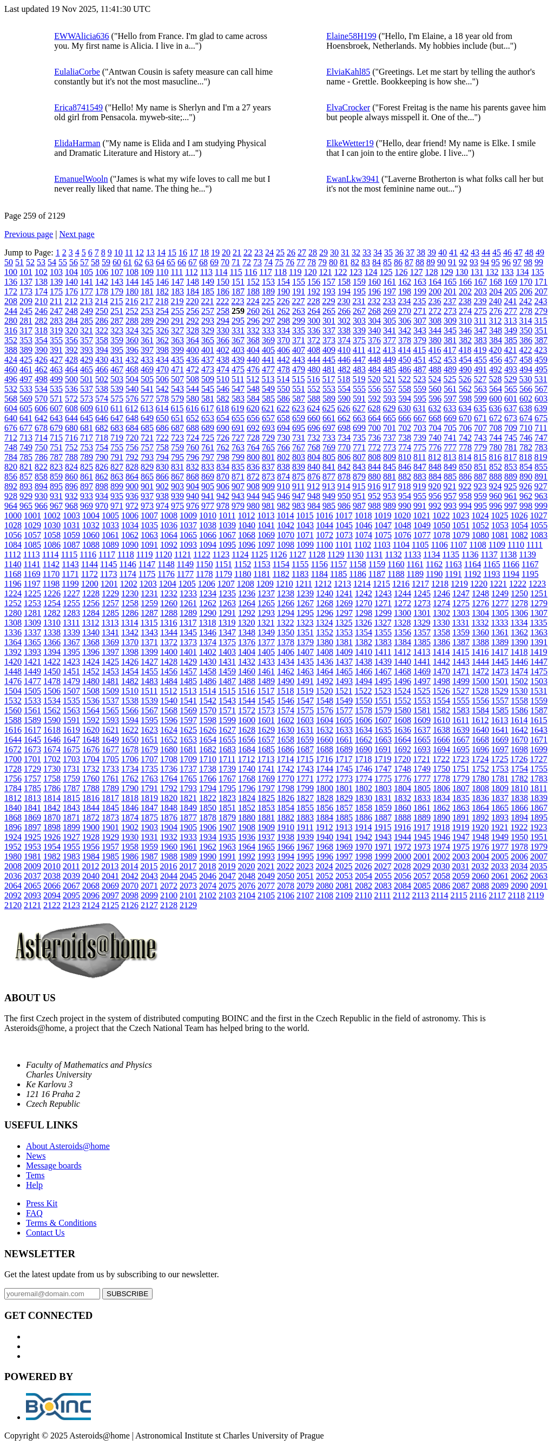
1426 (129, 661)
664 (374, 418)
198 (404, 291)
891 (541, 476)
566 (525, 388)
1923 (538, 827)
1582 (441, 710)
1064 (168, 535)
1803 (383, 788)
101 (25, 272)
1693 (422, 749)
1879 (227, 817)
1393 (32, 651)
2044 (168, 876)
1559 (539, 700)
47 (518, 252)
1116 (88, 554)
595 (419, 398)
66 (181, 262)
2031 (460, 866)
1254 (52, 603)
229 (328, 301)
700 (374, 427)
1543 (227, 700)
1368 (91, 642)
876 (313, 476)
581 (207, 398)
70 (225, 262)
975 (177, 505)
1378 (285, 642)
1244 (402, 593)
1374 (207, 642)
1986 (129, 856)
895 (56, 486)
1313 (109, 622)
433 (147, 359)
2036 (13, 876)
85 (387, 262)
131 (476, 272)
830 (162, 466)
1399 (149, 651)
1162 (434, 564)
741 (450, 437)
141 (86, 281)
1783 (539, 778)
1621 (110, 729)
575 (116, 398)
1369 (110, 642)
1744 (324, 768)
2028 (402, 866)
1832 (402, 798)
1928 (91, 837)
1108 (477, 544)
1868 (13, 817)
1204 (167, 583)
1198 (51, 583)
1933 (188, 837)
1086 (52, 544)
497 (25, 379)
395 (116, 349)
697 (328, 427)
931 (56, 496)
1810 (519, 788)
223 (237, 301)
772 (374, 447)
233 (388, 301)
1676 (91, 749)
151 (238, 281)
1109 (497, 544)
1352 (324, 632)
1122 (201, 554)
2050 (285, 876)
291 (177, 320)
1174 (127, 574)
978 (222, 505)
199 (419, 291)
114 (221, 272)
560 (434, 388)
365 (207, 340)
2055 (383, 876)
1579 (383, 710)
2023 (304, 866)
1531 (538, 690)
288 (132, 320)
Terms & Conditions (61, 1222)
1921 (499, 827)
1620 (91, 729)
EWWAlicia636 (81, 36)
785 (25, 457)
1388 (480, 642)
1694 (441, 749)
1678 (129, 749)
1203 (148, 583)
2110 (363, 895)
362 (162, 340)
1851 (227, 807)
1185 (338, 574)
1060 (91, 535)
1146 (127, 564)
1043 (305, 525)
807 (359, 457)
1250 (519, 593)
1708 (168, 759)
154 (283, 281)
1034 (129, 525)
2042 (129, 876)
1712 (246, 759)
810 (404, 457)
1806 (441, 788)
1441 (422, 661)
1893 (500, 817)
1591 (71, 720)
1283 (71, 613)
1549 (344, 700)
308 (434, 320)
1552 (402, 700)
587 (298, 398)
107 (116, 272)
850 (465, 466)
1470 (441, 671)
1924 (13, 837)
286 (101, 320)
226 (282, 301)
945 (268, 496)
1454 (129, 671)
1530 (518, 690)
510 (222, 379)
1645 (32, 739)
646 (101, 418)
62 (138, 262)
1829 (344, 798)
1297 (344, 613)
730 (283, 437)
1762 (129, 778)
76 (290, 262)
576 (132, 398)
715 (56, 437)
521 (388, 379)
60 (117, 262)
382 (465, 340)
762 (222, 447)
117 (265, 272)
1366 (52, 642)
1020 (402, 515)
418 (464, 349)
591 (359, 398)
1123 (221, 554)
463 (56, 369)
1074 (363, 535)
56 (73, 262)
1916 (402, 827)
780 (495, 447)
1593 (110, 720)
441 (268, 359)
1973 (422, 846)
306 (404, 320)
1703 (71, 759)
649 (147, 418)
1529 (499, 690)
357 (86, 340)
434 (162, 359)
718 (101, 437)
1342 (129, 632)
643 (56, 418)
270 (404, 311)
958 (465, 496)
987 (359, 505)
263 (298, 311)
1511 (149, 690)
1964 (246, 846)
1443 (461, 661)
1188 (395, 574)
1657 (266, 739)
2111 (382, 895)
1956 (91, 846)
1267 (305, 603)
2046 (207, 876)
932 (71, 496)
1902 (129, 827)
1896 (13, 827)
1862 (441, 807)
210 (41, 301)
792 (132, 457)
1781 (500, 778)
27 (302, 252)
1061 (110, 535)
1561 (32, 710)
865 (147, 476)
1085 (32, 544)
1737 (188, 768)
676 (10, 427)
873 (268, 476)
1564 (91, 710)
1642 (519, 729)
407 (298, 349)
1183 (300, 574)
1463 (305, 671)
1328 (402, 622)
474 (222, 369)
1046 (363, 525)
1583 (461, 710)
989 (389, 505)
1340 (91, 632)
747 (541, 437)
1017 (343, 515)
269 (389, 311)
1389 (500, 642)
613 (146, 408)
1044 (324, 525)
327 (177, 330)
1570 (207, 710)
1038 (207, 525)
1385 (422, 642)
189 (268, 291)
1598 (207, 720)
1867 (539, 807)
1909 (266, 827)
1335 (538, 622)
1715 (304, 759)
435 (177, 359)
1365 (32, 642)
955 (419, 496)
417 (449, 349)
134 (522, 272)
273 (450, 311)
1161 (415, 564)
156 (313, 281)
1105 (420, 544)
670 (465, 418)
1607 (383, 720)
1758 (52, 778)
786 (41, 457)
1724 (480, 759)
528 (495, 379)
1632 (324, 729)
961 (510, 496)
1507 (71, 690)
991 (419, 505)
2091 (539, 885)
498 (41, 379)
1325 (343, 622)
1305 (500, 613)
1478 (52, 681)
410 (344, 349)
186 (222, 291)
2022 (285, 866)
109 (147, 272)
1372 (168, 642)
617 (207, 408)
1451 (71, 671)
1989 (188, 856)
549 (268, 388)
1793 (188, 788)
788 (71, 457)
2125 (110, 905)
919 (419, 486)
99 (539, 262)
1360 (480, 632)
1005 (110, 515)
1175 (146, 574)
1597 (188, 720)
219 (176, 301)
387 (541, 340)
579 (177, 398)
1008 (168, 515)
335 (298, 330)
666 (404, 418)
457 (510, 359)
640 (10, 418)
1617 (32, 729)
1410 (363, 651)
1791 (149, 788)
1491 (305, 681)
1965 (266, 846)
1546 (285, 700)
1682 (207, 749)
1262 (207, 603)
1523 (382, 690)
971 (116, 505)
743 (480, 437)
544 (192, 388)
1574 (285, 710)
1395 (71, 651)
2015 (148, 866)
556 (374, 388)
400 (192, 349)
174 (41, 291)
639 (540, 408)
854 (525, 466)
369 (268, 340)
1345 (188, 632)
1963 (227, 846)
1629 (266, 729)
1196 (12, 583)
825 (86, 466)
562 (465, 388)
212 (70, 301)
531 (540, 379)
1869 (32, 817)
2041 (110, 876)
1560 (13, 710)
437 (207, 359)
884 (434, 476)
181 (147, 291)
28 (312, 252)
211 (56, 301)
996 (495, 505)
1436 (324, 661)
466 (101, 369)
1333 (499, 622)
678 (41, 427)
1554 (441, 700)
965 (25, 505)
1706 (129, 759)
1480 (91, 681)
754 (101, 447)
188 (253, 291)
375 (359, 340)
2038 (52, 876)
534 (41, 388)
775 (419, 447)
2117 (497, 895)
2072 (168, 885)
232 (373, 301)
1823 (227, 798)
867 (177, 476)
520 (373, 379)
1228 (91, 593)
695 (298, 427)
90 (441, 262)
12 (139, 252)
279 (541, 311)
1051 (461, 525)
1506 (52, 690)
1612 (480, 720)
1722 (441, 759)
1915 (382, 827)
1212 (323, 583)
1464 (324, 671)
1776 (402, 778)
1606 (363, 720)
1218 (440, 583)
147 (177, 281)
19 (215, 252)
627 (358, 408)
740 (434, 437)
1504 (13, 690)
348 (495, 330)
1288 (168, 613)
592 (374, 398)
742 (465, 437)
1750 (441, 768)
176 (71, 291)
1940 (324, 837)
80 (333, 262)
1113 (31, 554)
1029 (32, 525)
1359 (461, 632)
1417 (499, 651)
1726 (518, 759)
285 (86, 320)
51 (19, 262)
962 (525, 496)
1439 (383, 661)
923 (479, 486)
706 (465, 427)
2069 (110, 885)
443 (298, 359)
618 (222, 408)
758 (162, 447)
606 (41, 408)
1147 (146, 564)
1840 (13, 807)
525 (449, 379)
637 (510, 408)
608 (71, 408)
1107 (458, 544)
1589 (32, 720)
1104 (401, 544)
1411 (382, 651)
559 (419, 388)
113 (206, 272)
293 (207, 320)
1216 (401, 583)
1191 (453, 574)
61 (127, 262)
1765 (188, 778)
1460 (246, 671)
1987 (149, 856)
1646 (52, 739)
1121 (182, 554)
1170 (51, 574)
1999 (383, 856)
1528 (480, 690)
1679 (149, 749)
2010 (52, 866)
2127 (149, 905)
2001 (422, 856)
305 (389, 320)
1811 (538, 788)
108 (132, 272)
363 (177, 340)
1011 (227, 515)
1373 (188, 642)
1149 (185, 564)
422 (525, 349)
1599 (227, 720)
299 (298, 320)
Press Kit (41, 1203)
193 (328, 291)
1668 (480, 739)
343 (419, 330)
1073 (344, 535)
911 (298, 486)
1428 (168, 661)
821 (25, 466)
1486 (207, 681)
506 (162, 379)
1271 (383, 603)
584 (253, 398)
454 (465, 359)
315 (540, 320)
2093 (32, 895)
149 (207, 281)
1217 (420, 583)
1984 (91, 856)
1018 (363, 515)
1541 (188, 700)
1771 (305, 778)
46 (507, 252)
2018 (207, 866)
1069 (266, 535)
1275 (461, 603)
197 (389, 291)
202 (465, 291)
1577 (344, 710)
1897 (32, 827)
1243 (383, 593)
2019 (226, 866)
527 (479, 379)
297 (268, 320)
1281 (32, 613)
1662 (363, 739)
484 (374, 369)
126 (400, 272)
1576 (324, 710)
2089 (500, 885)
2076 (246, 885)
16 (183, 252)
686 (162, 427)
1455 (149, 671)
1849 (188, 807)
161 (389, 281)
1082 (519, 535)
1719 (382, 759)
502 (101, 379)
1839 (539, 798)
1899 (71, 827)
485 (389, 369)
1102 (362, 544)
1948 (480, 837)
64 (160, 262)
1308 (13, 622)
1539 (149, 700)
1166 (511, 564)
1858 (363, 807)
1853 (266, 807)
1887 (383, 817)
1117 (106, 554)
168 (495, 281)
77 (300, 262)
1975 (461, 846)
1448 (13, 671)
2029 (421, 866)
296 (253, 320)
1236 (246, 593)
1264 (246, 603)
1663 (383, 739)
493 (510, 369)
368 (253, 340)
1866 (519, 807)
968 (71, 505)
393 (86, 349)
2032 (480, 866)
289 (147, 320)
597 (450, 398)
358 (101, 340)
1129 (335, 554)
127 (416, 272)
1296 (324, 613)
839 (298, 466)
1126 (278, 554)
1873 (110, 817)
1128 (316, 554)
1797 (266, 788)
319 (56, 330)
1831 (383, 798)
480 (313, 369)
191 (298, 291)
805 (328, 457)
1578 (363, 710)
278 (525, 311)
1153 (261, 564)
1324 (324, 622)
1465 (344, 671)
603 (541, 398)
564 (495, 388)
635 (479, 408)
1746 (363, 768)
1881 (266, 817)
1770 (285, 778)
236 (434, 301)
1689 (344, 749)
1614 (518, 720)
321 (86, 330)
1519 (304, 690)
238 (464, 301)
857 (25, 476)
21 (237, 252)
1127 (297, 554)
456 (495, 359)
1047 (383, 525)
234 (404, 301)
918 (404, 486)
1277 (500, 603)
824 (71, 466)
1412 (402, 651)
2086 (441, 885)
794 (162, 457)
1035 (149, 525)
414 (404, 349)
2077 (266, 885)
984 (313, 505)
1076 (402, 535)
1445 (500, 661)
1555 (461, 700)
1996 (324, 856)
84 (376, 262)
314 (525, 320)
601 (510, 398)
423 (540, 349)
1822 (207, 798)
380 (434, 340)
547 (238, 388)
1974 (441, 846)
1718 (363, 759)
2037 (32, 876)
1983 (71, 856)
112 (191, 272)
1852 (246, 807)
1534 (52, 700)
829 (147, 466)
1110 (515, 544)
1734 (129, 768)
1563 (71, 710)
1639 (461, 729)
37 (410, 252)
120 (310, 272)
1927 (71, 837)
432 (132, 359)
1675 (71, 749)
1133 (412, 554)
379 (419, 340)
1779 (461, 778)
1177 (185, 574)
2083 (383, 885)
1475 (539, 671)
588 (313, 398)
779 (480, 447)
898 (101, 486)
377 (389, 340)
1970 (363, 846)
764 (253, 447)
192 (313, 291)
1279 (539, 603)
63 (149, 262)
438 (222, 359)
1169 (31, 574)
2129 (188, 905)
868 (192, 476)
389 (25, 349)
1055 (539, 525)
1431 (227, 661)
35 (388, 252)
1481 (110, 681)
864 (132, 476)
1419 (538, 651)
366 (222, 340)
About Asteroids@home (68, 1146)
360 (132, 340)
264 (313, 311)
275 (480, 311)
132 (491, 272)
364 (192, 340)
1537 (110, 700)
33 (366, 252)
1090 (129, 544)
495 (541, 369)
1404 (246, 651)
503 (116, 379)
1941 (344, 837)
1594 (129, 720)
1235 (227, 593)
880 (374, 476)
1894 (519, 817)
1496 (402, 681)
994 (465, 505)
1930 (129, 837)
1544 (246, 700)
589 (328, 398)
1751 (461, 768)
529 (510, 379)
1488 (246, 681)
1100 (324, 544)
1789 (110, 788)
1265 (266, 603)
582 (222, 398)
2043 (149, 876)
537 (86, 388)
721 (147, 437)
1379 (305, 642)
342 (404, 330)
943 (238, 496)
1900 (91, 827)
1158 (357, 564)
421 (510, 349)
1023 (460, 515)
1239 (305, 593)
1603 (305, 720)
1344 (168, 632)
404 (253, 349)
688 (192, 427)
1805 (422, 788)
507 (177, 379)
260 (253, 311)
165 (450, 281)
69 (214, 262)
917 (388, 486)
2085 (422, 885)
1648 (91, 739)
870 (222, 476)
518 (343, 379)
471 (177, 369)
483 (359, 369)
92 (463, 262)
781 (510, 447)
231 (358, 301)
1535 (71, 700)
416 (434, 349)
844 (374, 466)
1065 (188, 535)
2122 (52, 905)
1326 (363, 622)
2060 (480, 876)
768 (313, 447)
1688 (324, 749)
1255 (71, 603)
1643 (539, 729)
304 (374, 320)
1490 (285, 681)
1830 (363, 798)
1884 (324, 817)
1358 (441, 632)
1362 (519, 632)
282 (41, 320)
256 (192, 311)
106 (101, 272)
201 (450, 291)
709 (510, 427)
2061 (500, 876)
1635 (383, 729)
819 (540, 457)
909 (268, 486)
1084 (13, 544)
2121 (32, 905)
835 (238, 466)
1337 (32, 632)
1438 (363, 661)
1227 (71, 593)
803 (298, 457)
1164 (472, 564)
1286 (129, 613)
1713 (265, 759)
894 (41, 486)
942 (222, 496)
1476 (13, 681)
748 (10, 447)
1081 (500, 535)
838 (283, 466)
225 (267, 301)
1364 (13, 642)
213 (86, 301)
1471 (461, 671)
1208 (245, 583)
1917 (421, 827)
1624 (168, 729)
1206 (206, 583)
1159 (376, 564)
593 (389, 398)
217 (146, 301)
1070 (285, 535)
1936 (246, 837)
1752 (480, 768)
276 (495, 311)
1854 (285, 807)
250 (101, 311)
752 (71, 447)
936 (132, 496)
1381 (344, 642)
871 (238, 476)
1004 (91, 515)
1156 (319, 564)
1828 (324, 798)
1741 (266, 768)
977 (207, 505)
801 (268, 457)
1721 (421, 759)
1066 (207, 535)
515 (298, 379)
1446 (519, 661)
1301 (422, 613)
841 (328, 466)
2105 (266, 895)
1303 (461, 613)
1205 (187, 583)
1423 (71, 661)
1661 (344, 739)
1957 (110, 846)
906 (222, 486)
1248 (480, 593)
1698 (519, 749)
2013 (109, 866)
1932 (168, 837)
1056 (13, 535)
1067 (227, 535)
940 (192, 496)
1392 (13, 651)
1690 (363, 749)
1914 (363, 827)
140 (71, 281)
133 (506, 272)
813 (449, 457)
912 (313, 486)
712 (10, 437)
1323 (304, 622)
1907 (227, 827)
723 (177, 437)
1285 (110, 613)
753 (86, 447)
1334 (518, 622)
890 (525, 476)
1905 (188, 827)
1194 (511, 574)
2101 (188, 895)
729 (268, 437)
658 (283, 418)
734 (344, 437)
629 (388, 408)
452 (434, 359)
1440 (402, 661)
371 (298, 340)
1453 (110, 671)
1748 (402, 768)
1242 (363, 593)
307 (419, 320)
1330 (441, 622)
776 (434, 447)
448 (374, 359)
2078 (285, 885)
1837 (500, 798)
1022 (441, 515)
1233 (188, 593)
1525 (421, 690)
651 (177, 418)
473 (207, 369)
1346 (207, 632)
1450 (52, 671)
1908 (246, 827)
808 (374, 457)
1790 (129, 788)
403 (238, 349)
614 (161, 408)
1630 (285, 729)
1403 (227, 651)
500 (71, 379)
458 (525, 359)
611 (116, 408)
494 (525, 369)
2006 (519, 856)
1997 (344, 856)
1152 (242, 564)
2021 (265, 866)
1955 (71, 846)
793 (147, 457)
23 (258, 252)
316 (10, 330)
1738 (207, 768)
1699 (539, 749)
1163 (453, 564)
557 (389, 388)
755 (116, 447)
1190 (434, 574)
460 (10, 369)
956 (434, 496)
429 (86, 359)
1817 (110, 798)
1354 (363, 632)
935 (116, 496)
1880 (246, 817)
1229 (110, 593)
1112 (12, 554)
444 (313, 359)
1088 (91, 544)
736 (374, 437)
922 (464, 486)
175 (56, 291)
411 (359, 349)
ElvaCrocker (348, 107)
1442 (441, 661)
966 (41, 505)
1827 (305, 798)
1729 (32, 768)
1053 (500, 525)
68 (203, 262)
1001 (32, 515)
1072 (324, 535)
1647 (71, 739)
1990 (207, 856)
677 (25, 427)
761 (207, 447)
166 (465, 281)
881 (389, 476)
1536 (91, 700)
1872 (91, 817)
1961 (188, 846)
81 (344, 262)
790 (101, 457)
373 (328, 340)
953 (389, 496)
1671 (539, 739)
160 (374, 281)
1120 (163, 554)
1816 (91, 798)
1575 (305, 710)
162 (404, 281)
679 (56, 427)
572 (71, 398)
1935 (227, 837)
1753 (500, 768)
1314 (129, 622)
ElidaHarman (77, 143)
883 (419, 476)
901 (147, 486)
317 (25, 330)
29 (323, 252)
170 (525, 281)
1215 (381, 583)
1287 (149, 613)
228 (313, 301)
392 (71, 349)
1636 (402, 729)
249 (86, 311)
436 (192, 359)
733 (328, 437)
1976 (480, 846)
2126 (129, 905)
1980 (13, 856)
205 (510, 291)
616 (192, 408)
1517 (265, 690)
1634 (363, 729)
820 (10, 466)
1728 (13, 768)
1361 (500, 632)
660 (313, 418)
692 (253, 427)
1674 (52, 749)
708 (495, 427)
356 (71, 340)
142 (101, 281)
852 (495, 466)
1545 (266, 700)
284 (71, 320)
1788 (91, 788)
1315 (148, 622)
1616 (13, 729)
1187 (376, 574)
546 (222, 388)
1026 (518, 515)
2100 (168, 895)
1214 (362, 583)
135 (537, 272)
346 (465, 330)
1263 (227, 603)
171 (541, 281)
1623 (149, 729)
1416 (480, 651)
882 (404, 476)
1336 (13, 632)
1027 (538, 515)
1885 (344, 817)
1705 (110, 759)
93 (474, 262)
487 (419, 369)
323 (116, 330)
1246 (441, 593)
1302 (441, 613)
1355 (383, 632)
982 (283, 505)
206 (525, 291)
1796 (246, 788)
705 (450, 427)
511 (238, 379)
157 (328, 281)
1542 (207, 700)
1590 (52, 720)
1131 (374, 554)
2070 (129, 885)
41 (453, 252)
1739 (227, 768)
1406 (285, 651)
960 (495, 496)
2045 (188, 876)
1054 (519, 525)
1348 (246, 632)
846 (404, 466)
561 (450, 388)
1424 (91, 661)
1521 (343, 690)
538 (101, 388)
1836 (480, 798)
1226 (52, 593)
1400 (168, 651)
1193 (491, 574)
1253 (32, 603)
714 (41, 437)
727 (238, 437)
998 (525, 505)
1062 (129, 535)
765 (268, 447)
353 (25, 340)
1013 (265, 515)
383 (480, 340)
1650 (129, 739)
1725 (499, 759)
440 (253, 359)
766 (283, 447)
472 (192, 369)
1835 (461, 798)
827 (116, 466)
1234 (207, 593)
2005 (500, 856)
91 (452, 262)
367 (238, 340)
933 (86, 496)
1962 (207, 846)
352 (10, 340)
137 (25, 281)
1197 (31, 583)
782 (525, 447)
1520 (324, 690)
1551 (383, 700)
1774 (363, 778)
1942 (363, 837)
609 (86, 408)
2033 (499, 866)
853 (510, 466)
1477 (32, 681)
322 (101, 330)
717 (86, 437)
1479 (71, 681)
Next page (76, 234)
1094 (207, 544)
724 (192, 437)
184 (192, 291)
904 (192, 486)
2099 (149, 895)
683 (116, 427)
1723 (460, 759)
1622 (129, 729)
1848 (168, 807)
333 (268, 330)
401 (207, 349)
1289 (188, 613)
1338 (52, 632)
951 (359, 496)
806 (344, 457)
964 (10, 505)
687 (177, 427)
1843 (71, 807)
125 (385, 272)
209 (25, 301)
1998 (363, 856)
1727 (538, 759)
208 (10, 301)
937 (147, 496)
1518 (285, 690)
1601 (266, 720)
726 (222, 437)
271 (419, 311)
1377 (266, 642)
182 (162, 291)
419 (479, 349)
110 (162, 272)
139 (56, 281)
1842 (52, 807)
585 (268, 398)
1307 (539, 613)
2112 (401, 895)
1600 (246, 720)
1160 (395, 564)
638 (525, 408)
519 (358, 379)
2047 (227, 876)
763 (238, 447)
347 (480, 330)
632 (434, 408)
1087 (71, 544)
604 (10, 408)
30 (334, 252)
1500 (480, 681)
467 (116, 369)
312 (495, 320)
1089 (110, 544)
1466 (363, 671)
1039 (227, 525)
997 (510, 505)
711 (541, 427)
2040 (91, 876)
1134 (431, 554)
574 (101, 398)
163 (419, 281)
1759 (71, 778)
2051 (305, 876)
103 (56, 272)
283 (56, 320)
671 (480, 418)
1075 (383, 535)
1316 (168, 622)
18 (204, 252)
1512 (168, 690)
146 (162, 281)
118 (280, 272)
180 (132, 291)
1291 (227, 613)
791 (116, 457)
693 (268, 427)
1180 (242, 574)
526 (464, 379)
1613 (499, 720)
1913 (343, 827)
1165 (491, 564)
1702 (52, 759)
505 (147, 379)
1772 (324, 778)
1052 (480, 525)
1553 (422, 700)
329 (207, 330)
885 (450, 476)
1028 (13, 525)
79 (322, 262)
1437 (344, 661)
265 (328, 311)
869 (207, 476)
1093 (188, 544)
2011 (71, 866)
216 (131, 301)
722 (162, 437)
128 (431, 272)
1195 (530, 574)
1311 (71, 622)
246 (41, 311)
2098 (129, 895)
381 (450, 340)
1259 (149, 603)
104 (71, 272)
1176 (165, 574)
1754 (519, 768)
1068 (246, 535)
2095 (71, 895)
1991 (227, 856)
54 (52, 262)
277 (510, 311)
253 (147, 311)
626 (343, 408)
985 (328, 505)
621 (267, 408)
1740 (246, 768)
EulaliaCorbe (77, 71)
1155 (300, 564)
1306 (519, 613)
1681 (188, 749)
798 (222, 457)
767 (298, 447)
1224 (13, 593)
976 (192, 505)
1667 (461, 739)
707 (480, 427)
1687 (305, 749)
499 (56, 379)
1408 (324, 651)
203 (480, 291)
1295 (305, 613)
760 (192, 447)
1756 (13, 778)
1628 (246, 729)
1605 (344, 720)
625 (328, 408)
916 (373, 486)
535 (56, 388)
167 (480, 281)
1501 (500, 681)
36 (399, 252)
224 (252, 301)
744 (495, 437)
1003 (71, 515)
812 (434, 457)
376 (374, 340)
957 (450, 496)
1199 (70, 583)
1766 (207, 778)
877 (328, 476)
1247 (461, 593)
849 (450, 466)
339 (359, 330)
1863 (461, 807)
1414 (441, 651)
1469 (422, 671)
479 (298, 369)
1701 (32, 759)
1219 (459, 583)
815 (479, 457)
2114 (439, 895)
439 (238, 359)
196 (374, 291)
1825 (266, 798)
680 (71, 427)
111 (176, 272)
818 (525, 457)
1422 (52, 661)
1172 (89, 574)
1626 (207, 729)
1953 (32, 846)
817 (510, 457)
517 (328, 379)
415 (419, 349)
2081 (344, 885)
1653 (188, 739)
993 (450, 505)
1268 (324, 603)
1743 (305, 768)
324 (132, 330)
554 (344, 388)
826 (101, 466)
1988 (168, 856)
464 (71, 369)
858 (41, 476)
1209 (265, 583)
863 (116, 476)
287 (116, 320)
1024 (480, 515)
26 (291, 252)
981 (268, 505)
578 (162, 398)
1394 (52, 651)
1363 (539, 632)
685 (147, 427)
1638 (441, 729)
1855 (305, 807)
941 (207, 496)
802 (283, 457)
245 (25, 311)
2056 (402, 876)
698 (344, 427)
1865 (500, 807)
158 (344, 281)
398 (162, 349)
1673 (32, 749)
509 (207, 379)
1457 (188, 671)
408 (313, 349)
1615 (538, 720)
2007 (539, 856)
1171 (70, 574)
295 (238, 320)
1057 (32, 535)
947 (298, 496)
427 (56, 359)
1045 (344, 525)
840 (313, 466)
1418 (518, 651)
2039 (71, 876)
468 (132, 369)
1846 (129, 807)
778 (465, 447)
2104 (246, 895)
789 (86, 457)
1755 (539, 768)
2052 (324, 876)
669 (450, 418)
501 (86, 379)
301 (328, 320)
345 (450, 330)
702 (404, 427)
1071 (305, 535)
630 (404, 408)
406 (283, 349)
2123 (71, 905)
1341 (110, 632)
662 (344, 418)
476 (253, 369)
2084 (402, 885)
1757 (32, 778)
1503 (539, 681)
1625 (188, 729)
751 (56, 447)
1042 (285, 525)
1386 (441, 642)
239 (479, 301)
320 (71, 330)
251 (116, 311)
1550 (363, 700)
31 (345, 252)
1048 (402, 525)
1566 (129, 710)
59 (106, 262)
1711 (227, 759)
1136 (469, 554)
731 (298, 437)
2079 (305, 885)
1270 (363, 603)
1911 (304, 827)
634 (464, 408)
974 (162, 505)
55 (62, 262)
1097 (266, 544)
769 (328, 447)
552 (313, 388)
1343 (149, 632)
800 (253, 457)
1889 (422, 817)
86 (398, 262)
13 (150, 252)
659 (298, 418)
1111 (534, 544)
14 (161, 252)
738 (404, 437)
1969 (344, 846)
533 (25, 388)
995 (480, 505)
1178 (204, 574)
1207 (226, 583)
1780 (480, 778)
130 (461, 272)
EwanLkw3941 (352, 178)
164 (434, 281)
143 (116, 281)
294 (222, 320)
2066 (52, 885)
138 (41, 281)
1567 (149, 710)
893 (25, 486)
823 (56, 466)
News (35, 1155)
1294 (285, 613)
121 (325, 272)
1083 (539, 535)
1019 (382, 515)
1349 (266, 632)
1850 (207, 807)
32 (356, 252)
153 (268, 281)
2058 (441, 876)
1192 (472, 574)
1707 (149, 759)
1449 (32, 671)
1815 (71, 798)
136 (10, 281)
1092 (168, 544)
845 (389, 466)
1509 (110, 690)
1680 (168, 749)
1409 (344, 651)
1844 (91, 807)
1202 (128, 583)
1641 (500, 729)
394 (101, 349)
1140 (12, 564)
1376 (246, 642)
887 (480, 476)
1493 (344, 681)
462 (41, 369)
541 (147, 388)
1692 (402, 749)
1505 (32, 690)
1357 (422, 632)
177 (86, 291)
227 (298, 301)
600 (495, 398)
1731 (71, 768)
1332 (480, 622)
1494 (363, 681)
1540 (168, 700)
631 (419, 408)
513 (267, 379)
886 (465, 476)
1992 (246, 856)
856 (10, 476)
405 (268, 349)
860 (71, 476)
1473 (500, 671)
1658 (285, 739)
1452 (91, 671)
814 (464, 457)
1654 (207, 739)
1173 (108, 574)
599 (480, 398)
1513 (187, 690)
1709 (188, 759)
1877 (188, 817)
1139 (527, 554)
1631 (305, 729)
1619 (71, 729)
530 (525, 379)
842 (344, 466)
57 (84, 262)
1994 (285, 856)
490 (465, 369)
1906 (207, 827)
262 (283, 311)
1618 (52, 729)
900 (132, 486)
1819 (149, 798)
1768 (246, 778)
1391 (539, 642)
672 (495, 418)
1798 (285, 788)
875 (298, 476)
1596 (168, 720)
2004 (480, 856)
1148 (165, 564)
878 (344, 476)
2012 (90, 866)
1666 (441, 739)
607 (56, 408)
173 (25, 291)
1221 (498, 583)
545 (207, 388)
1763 (149, 778)
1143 (70, 564)
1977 (500, 846)
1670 (519, 739)
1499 (461, 681)
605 (25, 408)
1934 (207, 837)
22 (247, 252)
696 (313, 427)
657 (268, 418)
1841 (32, 807)
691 (238, 427)
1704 (91, 759)
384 (495, 340)
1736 (168, 768)
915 (358, 486)
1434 (285, 661)
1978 (519, 846)
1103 (381, 544)
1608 (402, 720)
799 (238, 457)
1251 (539, 593)
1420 (13, 661)
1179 (223, 574)
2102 (207, 895)
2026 (363, 866)
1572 (246, 710)
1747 (383, 768)
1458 (207, 671)
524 (434, 379)
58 (95, 262)
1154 (281, 564)
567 (541, 388)
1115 (69, 554)
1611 (460, 720)
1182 (281, 574)
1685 (266, 749)
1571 (227, 710)
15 (172, 252)
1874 (129, 817)
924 (495, 486)
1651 (149, 739)
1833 (422, 798)
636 (495, 408)
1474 (519, 671)
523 (419, 379)
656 (253, 418)
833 (207, 466)
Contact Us (45, 1232)
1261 (188, 603)
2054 (363, 876)
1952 (13, 846)
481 (328, 369)
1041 (266, 525)
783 (541, 447)
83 (365, 262)
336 (313, 330)
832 (192, 466)
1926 (52, 837)
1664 (402, 739)
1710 (207, 759)
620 (252, 408)
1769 (266, 778)
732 (313, 437)
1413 (421, 651)
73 (257, 262)
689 (207, 427)
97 (517, 262)
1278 (519, 603)
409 (328, 349)
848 (434, 466)
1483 (149, 681)
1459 (227, 671)
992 (434, 505)
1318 (207, 622)
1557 (500, 700)
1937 (266, 837)
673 (510, 418)
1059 (71, 535)
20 (226, 252)
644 (71, 418)
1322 (285, 622)
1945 (422, 837)
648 (132, 418)
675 (541, 418)
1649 (110, 739)
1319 (226, 622)
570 (41, 398)
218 (161, 301)
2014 (129, 866)
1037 (188, 525)
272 (434, 311)
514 (282, 379)
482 (344, 369)
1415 (460, 651)
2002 (441, 856)
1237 (266, 593)
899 (116, 486)
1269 (344, 603)
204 (495, 291)
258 (222, 311)
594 (404, 398)
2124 (91, 905)
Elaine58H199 (351, 36)
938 (162, 496)
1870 (52, 817)
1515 (226, 690)
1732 (91, 768)
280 (10, 320)
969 (86, 505)
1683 (227, 749)
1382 (363, 642)
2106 (285, 895)
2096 (91, 895)
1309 (32, 622)
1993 (266, 856)
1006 (129, 515)
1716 (324, 759)
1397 (110, 651)
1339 (71, 632)
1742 (285, 768)
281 (25, 320)
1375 (227, 642)
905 (207, 486)
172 (10, 291)
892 (10, 486)
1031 (71, 525)
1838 (519, 798)
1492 (324, 681)
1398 (129, 651)
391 (56, 349)
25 (280, 252)
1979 (539, 846)
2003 (461, 856)
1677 (110, 749)
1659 (305, 739)
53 (41, 262)
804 (313, 457)
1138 (508, 554)
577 (147, 398)
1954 (52, 846)
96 (506, 262)
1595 (149, 720)
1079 (461, 535)
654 (222, 418)
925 (510, 486)
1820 (168, 798)
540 (132, 388)
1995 (305, 856)
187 (238, 291)
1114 (50, 554)
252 (132, 311)
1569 (188, 710)
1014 (285, 515)
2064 (13, 885)
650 (162, 418)
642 (41, 418)
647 (116, 418)
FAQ (34, 1213)
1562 (52, 710)
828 (132, 466)
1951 (539, 837)
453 (450, 359)
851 (480, 466)
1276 (480, 603)
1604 (324, 720)
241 (510, 301)
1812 (13, 798)
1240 (324, 593)
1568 (168, 710)
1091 (149, 544)
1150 (204, 564)
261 (268, 311)
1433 (266, 661)
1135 (451, 554)
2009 (32, 866)
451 (419, 359)
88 (420, 262)
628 (373, 408)
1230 (129, 593)
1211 (303, 583)
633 (449, 408)
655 (238, 418)
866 (162, 476)
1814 (52, 798)
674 (525, 418)
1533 (32, 700)
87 (409, 262)
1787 (71, 788)
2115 (458, 895)
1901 (110, 827)
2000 (402, 856)
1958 (129, 846)
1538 (129, 700)
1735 (149, 768)
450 (404, 359)
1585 (500, 710)
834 (222, 466)
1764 (168, 778)
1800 (324, 788)
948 (313, 496)
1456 (168, 671)
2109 (344, 895)
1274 (441, 603)
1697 (500, 749)
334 (283, 330)
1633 (344, 729)
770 (344, 447)
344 (434, 330)
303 (359, 320)
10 (118, 252)
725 (207, 437)
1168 (12, 574)
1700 (13, 759)
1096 (246, 544)
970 (101, 505)
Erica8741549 (78, 107)
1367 (71, 642)
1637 (422, 729)
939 (177, 496)
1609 (422, 720)
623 (298, 408)
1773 (344, 778)
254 (162, 311)
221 (207, 301)
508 (192, 379)
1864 (480, 807)
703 (419, 427)
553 (328, 388)
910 (283, 486)
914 (343, 486)
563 (480, 388)
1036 (168, 525)
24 (269, 252)
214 (101, 301)
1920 (480, 827)
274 (465, 311)
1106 (439, 544)
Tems (35, 1175)
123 (355, 272)
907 (238, 486)
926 (525, 486)
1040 (246, 525)
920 (434, 486)
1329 (421, 622)
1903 (149, 827)
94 (484, 262)
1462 (285, 671)
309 (450, 320)
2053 (344, 876)
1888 (402, 817)
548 (253, 388)
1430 (207, 661)
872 (253, 476)
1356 (402, 632)
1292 (246, 613)
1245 (422, 593)
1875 (149, 817)
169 (510, 281)
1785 (32, 788)
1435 (305, 661)
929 (25, 496)
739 (419, 437)
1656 (246, 739)
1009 (188, 515)
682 (101, 427)
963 (541, 496)
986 (344, 505)
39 (431, 252)
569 (25, 398)
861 (86, 476)
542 (162, 388)
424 (10, 359)
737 (389, 437)
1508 (91, 690)
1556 (480, 700)
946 (283, 496)
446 (344, 359)
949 (328, 496)
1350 (285, 632)
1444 (480, 661)
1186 (357, 574)
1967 (305, 846)
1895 (539, 817)
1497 (422, 681)
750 (41, 447)
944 (253, 496)
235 (419, 301)
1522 (363, 690)
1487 (227, 681)
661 (328, 418)
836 (253, 466)
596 (434, 398)
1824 (246, 798)
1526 (441, 690)
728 (253, 437)
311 (480, 320)
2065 (32, 885)
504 (132, 379)
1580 (402, 710)
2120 (13, 905)
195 (359, 291)
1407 (305, 651)
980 (253, 505)
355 (56, 340)
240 (495, 301)
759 (177, 447)
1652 (168, 739)
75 (279, 262)
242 (525, 301)
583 (238, 398)
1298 (363, 613)
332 (253, 330)
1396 (91, 651)
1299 (383, 613)
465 (86, 369)
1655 (227, 739)
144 (132, 281)
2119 (535, 895)
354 (41, 340)
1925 (32, 837)
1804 (402, 788)
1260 (168, 603)
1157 (338, 564)
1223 (537, 583)
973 (147, 505)
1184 (319, 574)
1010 (207, 515)
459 (541, 359)
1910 (285, 827)
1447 (539, 661)
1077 (422, 535)
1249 (500, 593)
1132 (393, 554)
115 (235, 272)
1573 (266, 710)
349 (510, 330)
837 (268, 466)
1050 (441, 525)
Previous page (28, 234)
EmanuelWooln (81, 178)
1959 (149, 846)
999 (541, 505)
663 (359, 418)
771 (359, 447)
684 (132, 427)
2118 (516, 895)
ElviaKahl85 (348, 71)
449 (389, 359)
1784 (13, 788)
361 (147, 340)
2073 (188, 885)
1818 (129, 798)
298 (283, 320)
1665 (422, 739)
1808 (480, 788)
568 (10, 398)
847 (419, 466)
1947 (461, 837)
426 (41, 359)
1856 (324, 807)
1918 (441, 827)
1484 (168, 681)
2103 (227, 895)
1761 (110, 778)
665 (389, 418)
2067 (71, 885)
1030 (52, 525)
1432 (246, 661)
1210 (284, 583)
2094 (52, 895)
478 (283, 369)
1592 (91, 720)
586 (283, 398)
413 (388, 349)
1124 (240, 554)
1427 (149, 661)
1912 (324, 827)
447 (359, 359)
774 (404, 447)
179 (116, 291)
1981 (32, 856)
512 (252, 379)
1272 (402, 603)
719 (116, 437)
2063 (539, 876)
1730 (52, 768)
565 (510, 388)
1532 (13, 700)
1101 (343, 544)
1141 (31, 564)
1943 (383, 837)
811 (419, 457)
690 (222, 427)
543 (177, 388)
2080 (324, 885)
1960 (168, 846)
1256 (91, 603)
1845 (110, 807)
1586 (519, 710)
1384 (402, 642)
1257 (110, 603)
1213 (342, 583)
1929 (110, 837)
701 (389, 427)
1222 (517, 583)
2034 (518, 866)
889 (510, 476)
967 (56, 505)
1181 (261, 574)
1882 (285, 817)
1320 (246, 622)
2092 (13, 895)
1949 (500, 837)
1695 (461, 749)
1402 (207, 651)
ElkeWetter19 (350, 143)
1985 (110, 856)
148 (192, 281)
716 (71, 437)
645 (86, 418)
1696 (480, 749)
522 (404, 379)
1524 (402, 690)
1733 (110, 768)
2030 (441, 866)
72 (246, 262)
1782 (519, 778)
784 (10, 457)
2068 (91, 885)
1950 (519, 837)
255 (177, 311)
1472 (480, 671)
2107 (305, 895)
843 (359, 466)
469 (147, 369)
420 (495, 349)
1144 (89, 564)
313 (510, 320)
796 (192, 457)
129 (446, 272)
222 (222, 301)
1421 (32, 661)
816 (495, 457)
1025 (499, 515)
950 (344, 496)
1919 (460, 827)
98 (528, 262)
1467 (383, 671)
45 (496, 252)
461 (25, 369)
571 (56, 398)
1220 (478, 583)
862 (101, 476)
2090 (519, 885)
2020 (246, 866)
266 (344, 311)
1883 (305, 817)
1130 (355, 554)
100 (10, 272)
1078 (441, 535)
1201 (109, 583)
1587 (539, 710)
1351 (305, 632)
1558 (519, 700)
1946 (441, 837)
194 (344, 291)
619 (237, 408)
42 (464, 252)
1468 (402, 671)
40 (442, 252)
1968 (324, 846)
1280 (13, 613)
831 (177, 466)
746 (525, 437)
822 (41, 466)
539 (116, 388)
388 (10, 349)
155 (298, 281)
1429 (188, 661)
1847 (149, 807)
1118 (125, 554)
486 (404, 369)
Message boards (54, 1165)
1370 (129, 642)
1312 (90, 622)
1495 (383, 681)
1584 (480, 710)
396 (132, 349)
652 (192, 418)
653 (207, 418)
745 (510, 437)
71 (236, 262)
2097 (110, 895)
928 (10, 496)
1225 (32, 593)
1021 (421, 515)
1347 (227, 632)
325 (147, 330)
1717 (343, 759)
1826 (285, 798)
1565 (110, 710)
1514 (207, 690)
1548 (324, 700)
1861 (422, 807)
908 (253, 486)
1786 (52, 788)
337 (328, 330)
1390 (519, 642)
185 (207, 291)
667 (419, 418)
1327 (382, 622)
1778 (441, 778)
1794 (207, 788)
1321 (265, 622)
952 (374, 496)
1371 (149, 642)
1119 (144, 554)
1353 (344, 632)
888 (495, 476)
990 (404, 505)
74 (268, 262)
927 (540, 486)
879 (359, 476)
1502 (519, 681)
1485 (188, 681)
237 (449, 301)
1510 (129, 690)
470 (162, 369)
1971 (383, 846)
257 (207, 311)
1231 (149, 593)
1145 (108, 564)
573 (86, 398)
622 (282, 408)
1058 (52, 535)
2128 (168, 905)
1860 (402, 807)
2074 (207, 885)
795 (177, 457)
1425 (110, 661)
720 (132, 437)
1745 (344, 768)
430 (101, 359)
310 (465, 320)
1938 (285, 837)
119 (295, 272)
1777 (422, 778)
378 (404, 340)
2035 (538, 866)
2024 (324, 866)
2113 (420, 895)
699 (359, 427)
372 (313, 340)
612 (131, 408)
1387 (461, 642)
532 (10, 388)
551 (298, 388)
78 (311, 262)
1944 (402, 837)
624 (313, 408)
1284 (91, 613)
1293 (266, 613)
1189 (415, 574)
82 (355, 262)
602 (525, 398)
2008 (13, 866)
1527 (460, 690)
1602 (285, 720)
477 (268, 369)
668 (434, 418)
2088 (480, 885)
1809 (500, 788)
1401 (188, 651)
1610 (441, 720)
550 (283, 388)
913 (328, 486)
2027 (382, 866)
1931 (149, 837)
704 (434, 427)
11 (129, 252)
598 (465, 398)
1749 (422, 768)
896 (71, 486)
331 (238, 330)
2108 (324, 895)
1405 (266, 651)
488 (434, 369)
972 (132, 505)
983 (298, 505)
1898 (52, 827)
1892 (480, 817)
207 (541, 291)
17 (193, 252)
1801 (344, 788)
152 (253, 281)
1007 (149, 515)
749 (25, 447)
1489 (266, 681)
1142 (51, 564)
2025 (343, 866)
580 (192, 398)
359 (116, 340)
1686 (285, 749)
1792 (168, 788)
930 (41, 496)
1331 (460, 622)
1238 (285, 593)
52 (30, 262)
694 (283, 427)
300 (313, 320)
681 (86, 427)
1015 (304, 515)
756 (132, 447)
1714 (285, 759)
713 (25, 437)
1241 (344, 593)
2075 (227, 885)
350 (525, 330)
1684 (246, 749)
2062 (519, 876)
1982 (52, 856)
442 (283, 359)
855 (541, 466)
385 (510, 340)
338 (344, 330)
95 (495, 262)
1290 (207, 613)
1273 (422, 603)
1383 (383, 642)
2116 (478, 895)
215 (116, 301)
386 (525, 340)
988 (374, 505)
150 (222, 281)
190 (283, 291)
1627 (227, 729)
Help (34, 1185)
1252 (13, 603)
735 (359, 437)
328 (192, 330)
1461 (266, 671)
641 (25, 418)
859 (56, 476)
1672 (13, 749)
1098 (285, 544)
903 (177, 486)
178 (101, 291)
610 (101, 408)
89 (430, 262)
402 (222, 349)
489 (450, 369)
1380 (324, 642)
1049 (422, 525)
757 (147, 447)
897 (86, 486)
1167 (530, 564)
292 (192, 320)
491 (480, 369)
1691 (383, 749)
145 (147, 281)
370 (283, 340)
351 (541, 330)
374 (344, 340)
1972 (402, 846)
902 (162, 486)
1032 (91, 525)
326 (162, 330)
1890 (441, 817)
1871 (71, 817)
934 (101, 496)
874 (283, 476)
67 (192, 262)
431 (116, 359)
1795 (227, 788)
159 (359, 281)
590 (344, 398)
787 (56, 457)
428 (71, 359)
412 (373, 349)
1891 (461, 817)
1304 (480, 613)
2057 (422, 876)
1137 (488, 554)
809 (389, 457)
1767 (227, 778)
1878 (207, 817)
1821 (188, 798)
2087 (461, 885)
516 (313, 379)
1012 (246, 515)
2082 (363, 885)
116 (251, 272)
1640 (480, 729)
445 (328, 359)
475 (238, 369)
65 (171, 262)
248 (71, 311)
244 (10, 311)
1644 (13, 739)
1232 (168, 593)
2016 (168, 866)
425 (25, 359)
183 (177, 291)
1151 (223, 564)
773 (389, 447)
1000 (13, 515)
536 (71, 388)
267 (359, 311)
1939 (305, 837)
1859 (383, 807)
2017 (187, 866)
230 (343, 301)
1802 (363, 788)
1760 (91, 778)
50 (8, 262)
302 (344, 320)
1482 (129, 681)
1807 (461, 788)
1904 (168, 827)
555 (359, 388)
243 (540, 301)
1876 (168, 817)
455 (480, 359)
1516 (246, 690)
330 (222, 330)
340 (374, 330)
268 (374, 311)
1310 (52, 622)
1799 (305, 788)
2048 (246, 876)
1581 (422, 710)
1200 (89, 583)
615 (176, 408)
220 (192, 301)
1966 (285, 846)
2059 (461, 876)
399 (177, 349)
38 (421, 252)
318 (41, 330)
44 (486, 252)
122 (340, 272)
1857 (344, 807)
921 (449, 486)
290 (162, 320)
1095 (227, 544)
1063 (149, 535)
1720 (402, 759)
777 (450, 447)
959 (480, 496)
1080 (480, 535)
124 (370, 272)
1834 (441, 798)
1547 (305, 700)
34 (377, 252)
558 (404, 388)
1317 (187, 622)
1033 (110, 525)
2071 (149, 885)
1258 (129, 603)
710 (525, 427)
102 (41, 272)
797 (207, 457)
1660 (324, 739)
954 (404, 496)
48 (529, 252)
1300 (402, 613)
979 (238, 505)
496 (10, 379)
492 (495, 369)
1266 (285, 603)
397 (147, 349)
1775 (383, 778)
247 (56, 311)
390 (41, 349)
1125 (259, 554)
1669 (500, 739)
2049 (266, 876)
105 (86, 272)
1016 (324, 515)
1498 (441, 681)
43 (475, 252)
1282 (52, 613)
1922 (518, 827)
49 (540, 252)
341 (389, 330)
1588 (13, 720)
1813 (32, 798)
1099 (305, 544)
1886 (363, 817)
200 (434, 291)
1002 (52, 515)
